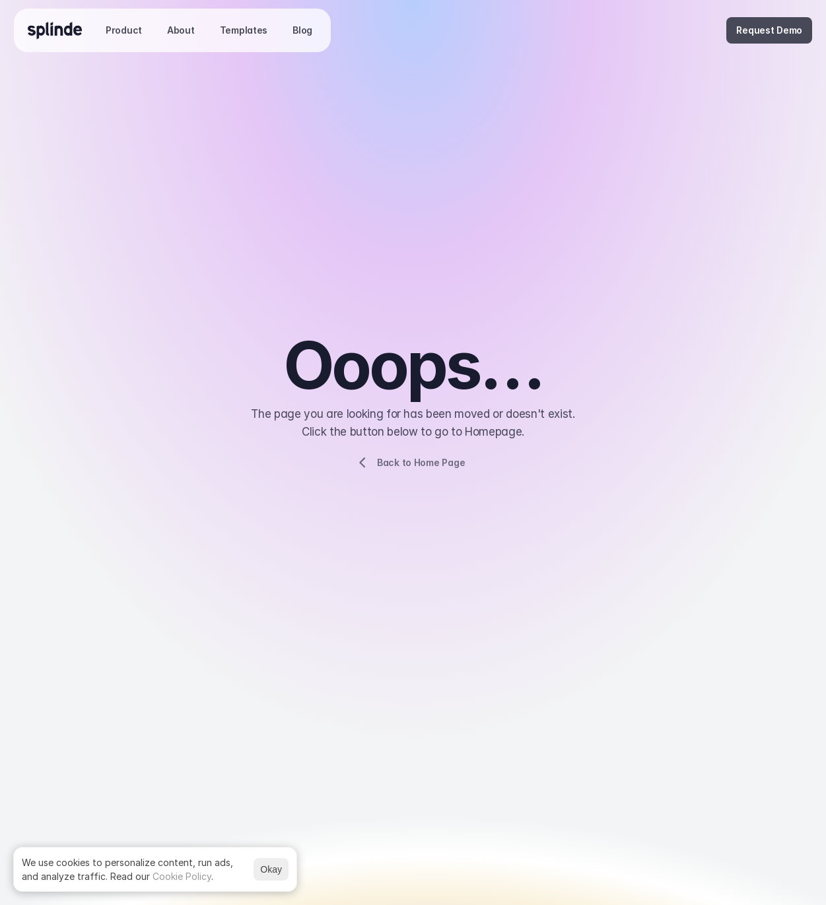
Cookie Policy (182, 876)
